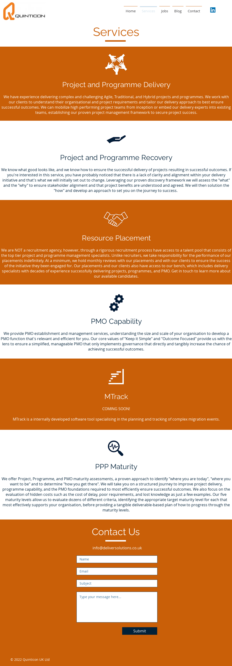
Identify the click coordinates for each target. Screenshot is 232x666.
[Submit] (139, 631)
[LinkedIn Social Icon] (212, 10)
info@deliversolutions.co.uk (117, 548)
